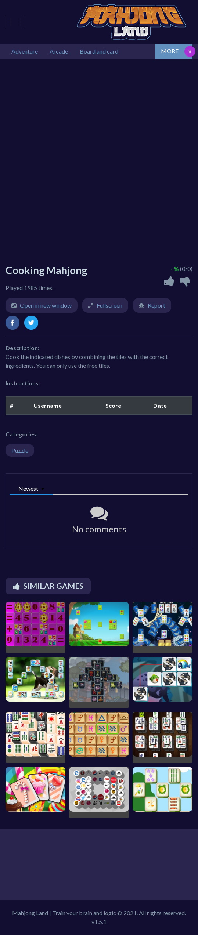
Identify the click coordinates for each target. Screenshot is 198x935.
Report (156, 305)
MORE (170, 50)
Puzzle (19, 450)
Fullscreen (109, 305)
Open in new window (46, 305)
